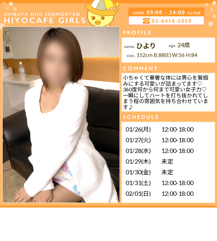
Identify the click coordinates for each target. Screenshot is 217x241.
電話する (141, 20)
